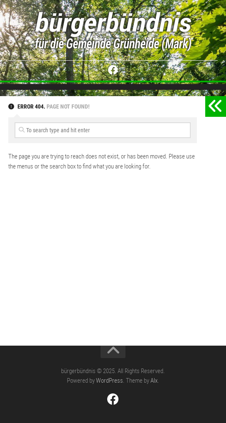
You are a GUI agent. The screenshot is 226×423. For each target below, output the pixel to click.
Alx (153, 380)
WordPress (109, 380)
